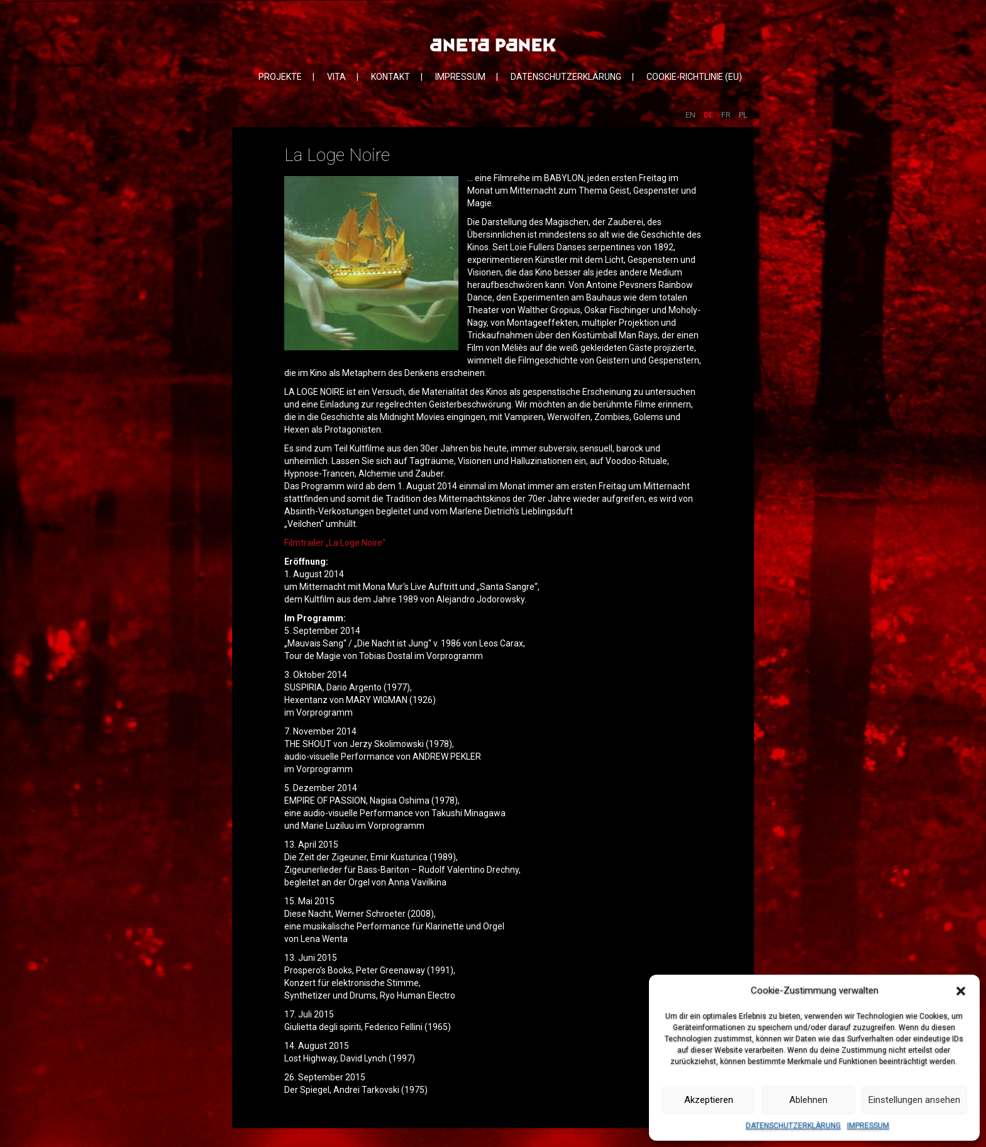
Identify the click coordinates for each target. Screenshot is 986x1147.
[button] (961, 991)
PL (743, 114)
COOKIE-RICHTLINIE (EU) (694, 77)
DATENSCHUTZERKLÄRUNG (793, 1125)
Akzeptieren (708, 1099)
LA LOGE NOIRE (314, 392)
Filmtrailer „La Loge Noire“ (334, 543)
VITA (336, 77)
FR (726, 114)
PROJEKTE (280, 77)
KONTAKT (390, 77)
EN (690, 114)
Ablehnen (808, 1099)
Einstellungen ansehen (914, 1099)
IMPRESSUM (868, 1125)
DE (708, 114)
